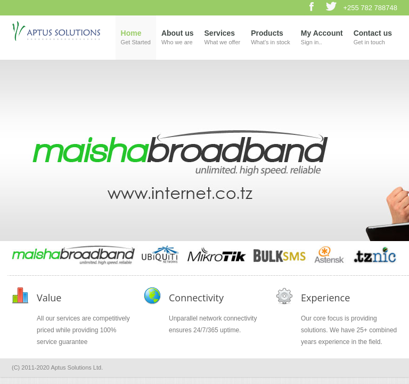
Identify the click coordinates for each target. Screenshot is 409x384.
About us (177, 38)
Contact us (373, 38)
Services (222, 38)
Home (136, 38)
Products (270, 38)
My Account (322, 38)
